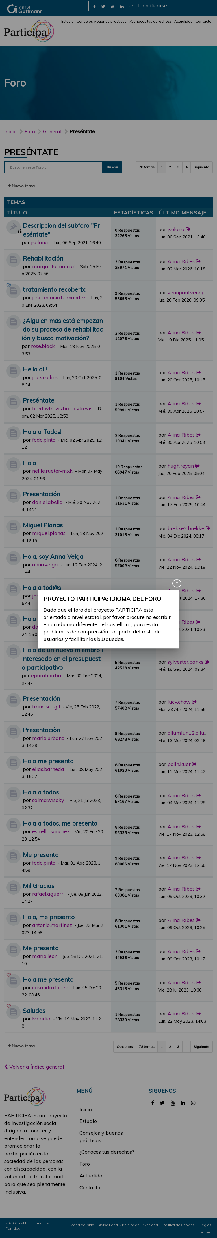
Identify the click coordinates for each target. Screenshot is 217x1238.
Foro (84, 1163)
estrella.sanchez (51, 831)
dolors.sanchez (49, 627)
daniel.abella (47, 502)
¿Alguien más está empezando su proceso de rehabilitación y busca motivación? (62, 329)
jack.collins (45, 377)
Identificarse (152, 5)
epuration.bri (46, 675)
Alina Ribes (181, 261)
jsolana (39, 242)
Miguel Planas (43, 525)
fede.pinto (43, 440)
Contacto (203, 21)
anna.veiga (45, 564)
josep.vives (44, 595)
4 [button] (186, 167)
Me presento (40, 854)
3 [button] (178, 167)
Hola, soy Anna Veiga (53, 556)
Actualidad (183, 21)
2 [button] (170, 167)
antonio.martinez (52, 925)
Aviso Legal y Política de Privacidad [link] (128, 1225)
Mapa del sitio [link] (82, 1225)
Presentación (41, 494)
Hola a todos (41, 618)
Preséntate (31, 152)
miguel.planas (49, 533)
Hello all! (35, 369)
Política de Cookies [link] (179, 1225)
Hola (29, 463)
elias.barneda (48, 769)
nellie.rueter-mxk (52, 471)
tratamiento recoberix (54, 289)
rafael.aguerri (48, 894)
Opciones (125, 1046)
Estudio (67, 21)
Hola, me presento (49, 917)
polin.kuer (179, 764)
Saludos (34, 1010)
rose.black (43, 346)
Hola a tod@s (42, 587)
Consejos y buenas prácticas (102, 21)
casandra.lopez (50, 987)
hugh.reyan (181, 466)
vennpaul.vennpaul (190, 292)
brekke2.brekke (186, 528)
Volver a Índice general (34, 1066)
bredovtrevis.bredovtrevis (62, 408)
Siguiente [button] (201, 167)
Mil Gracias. (39, 885)
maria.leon (44, 956)
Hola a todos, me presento (60, 823)
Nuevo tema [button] (21, 185)
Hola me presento (48, 761)
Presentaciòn (41, 730)
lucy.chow (179, 701)
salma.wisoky (48, 800)
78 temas (147, 167)
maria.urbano (48, 738)
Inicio (10, 131)
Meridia (41, 1018)
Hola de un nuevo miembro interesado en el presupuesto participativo (62, 658)
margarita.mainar (53, 266)
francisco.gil (46, 706)
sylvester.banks (185, 662)
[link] (94, 6)
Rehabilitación (43, 258)
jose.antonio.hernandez (59, 297)
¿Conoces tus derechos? (150, 21)
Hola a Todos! (42, 431)
